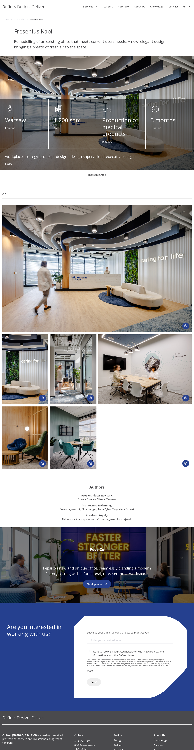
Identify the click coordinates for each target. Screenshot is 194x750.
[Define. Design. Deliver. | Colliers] (24, 6)
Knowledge (157, 6)
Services (88, 6)
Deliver (118, 745)
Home (9, 19)
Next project (97, 584)
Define (118, 735)
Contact (173, 6)
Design (118, 740)
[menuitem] (184, 7)
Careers (108, 6)
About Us (139, 6)
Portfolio (123, 6)
